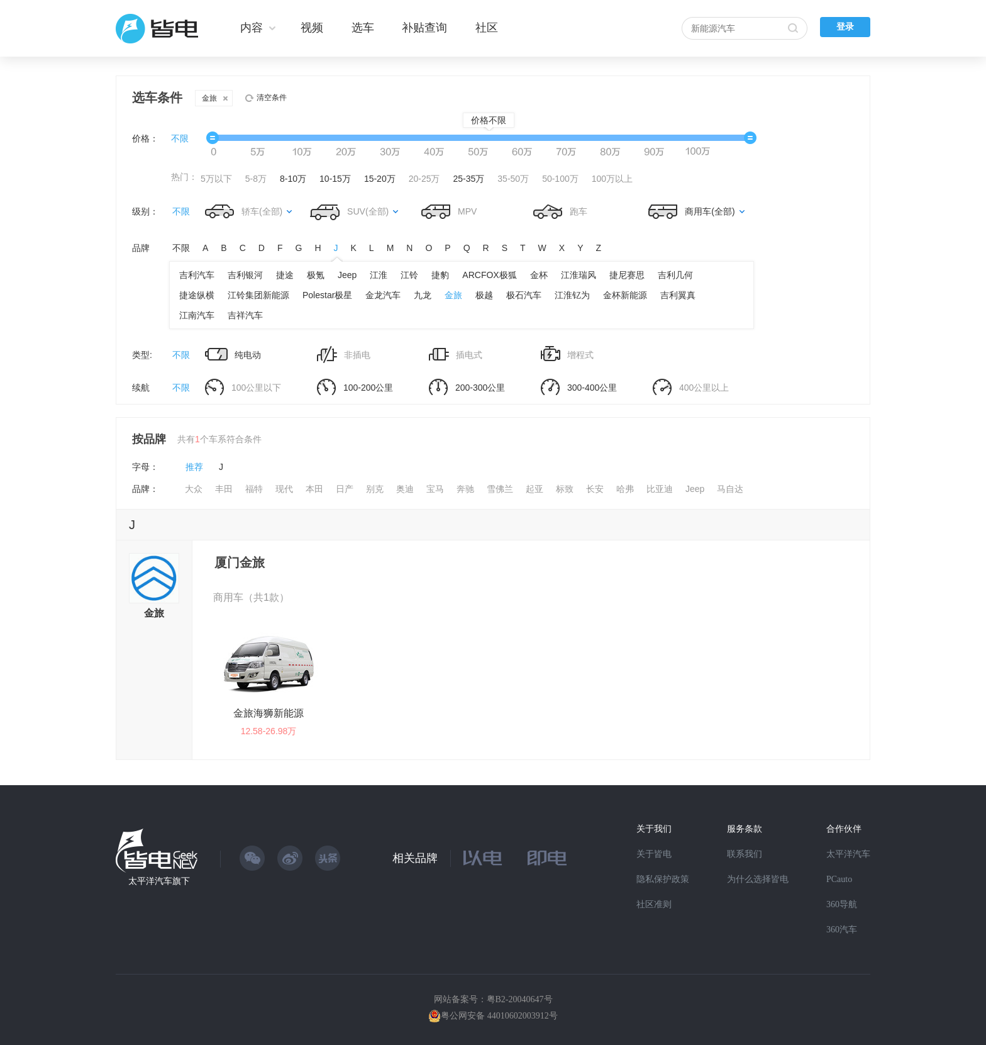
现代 (284, 489)
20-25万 (424, 179)
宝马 (435, 489)
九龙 (422, 295)
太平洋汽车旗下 (159, 881)
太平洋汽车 (848, 854)
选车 (363, 27)
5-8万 (256, 179)
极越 (484, 295)
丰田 (224, 489)
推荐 (194, 467)
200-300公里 (467, 387)
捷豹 (440, 275)
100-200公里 (355, 387)
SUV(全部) (368, 211)
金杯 (539, 275)
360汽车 (841, 929)
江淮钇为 (572, 295)
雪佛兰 (500, 489)
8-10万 (293, 179)
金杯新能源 (625, 295)
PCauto (839, 879)
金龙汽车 (383, 295)
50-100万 (560, 179)
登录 (845, 26)
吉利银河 (245, 275)
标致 (564, 489)
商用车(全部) (709, 211)
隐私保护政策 (662, 879)
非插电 (343, 355)
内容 (251, 27)
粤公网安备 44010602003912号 (499, 1015)
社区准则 (654, 904)
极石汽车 (523, 295)
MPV (449, 211)
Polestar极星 (327, 295)
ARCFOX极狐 (489, 275)
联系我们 (744, 854)
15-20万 (380, 179)
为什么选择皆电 (758, 879)
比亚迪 (659, 489)
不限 (180, 138)
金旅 (215, 98)
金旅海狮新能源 (268, 713)
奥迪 (405, 489)
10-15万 (335, 179)
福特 (254, 489)
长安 (595, 489)
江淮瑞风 (578, 275)
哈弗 (625, 489)
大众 (193, 489)
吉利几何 (675, 275)
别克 (375, 489)
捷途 (285, 275)
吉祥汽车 (245, 315)
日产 (344, 489)
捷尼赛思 (627, 275)
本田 (314, 489)
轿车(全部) (261, 211)
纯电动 (233, 354)
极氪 (315, 275)
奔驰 (465, 489)
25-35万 (469, 179)
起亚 (534, 489)
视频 (312, 27)
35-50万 (513, 179)
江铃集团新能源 (258, 295)
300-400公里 (579, 387)
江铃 (409, 275)
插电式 (455, 354)
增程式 (567, 354)
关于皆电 (654, 854)
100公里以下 (243, 387)
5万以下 (216, 179)
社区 (486, 27)
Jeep (347, 275)
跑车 (560, 211)
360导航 (841, 904)
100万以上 (612, 179)
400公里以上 (691, 387)
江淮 (378, 275)
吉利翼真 (677, 295)
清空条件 (272, 97)
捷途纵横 (196, 295)
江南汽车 (196, 315)
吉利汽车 (196, 275)
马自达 (730, 489)
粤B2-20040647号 (520, 999)
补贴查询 (424, 27)
